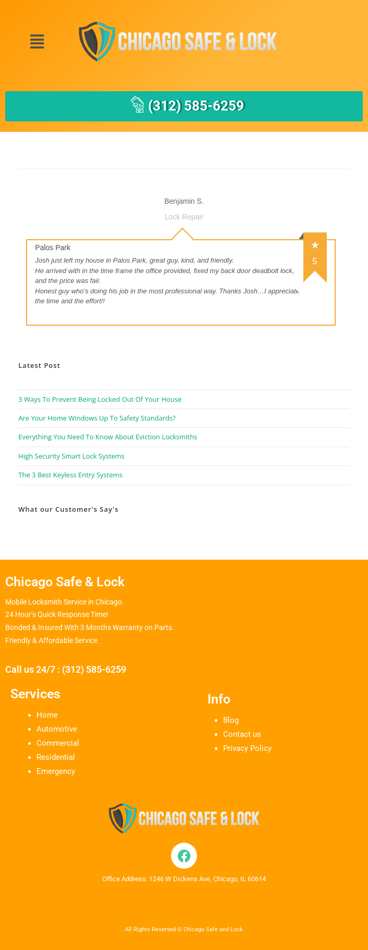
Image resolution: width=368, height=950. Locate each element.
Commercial (57, 743)
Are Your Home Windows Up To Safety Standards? (97, 418)
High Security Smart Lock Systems (71, 456)
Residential (55, 757)
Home (47, 715)
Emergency (55, 771)
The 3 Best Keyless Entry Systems (70, 474)
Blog (231, 720)
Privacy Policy (247, 748)
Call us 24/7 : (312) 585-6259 (65, 669)
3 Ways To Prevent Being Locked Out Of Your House (99, 399)
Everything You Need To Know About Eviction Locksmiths (107, 436)
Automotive (56, 729)
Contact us (242, 734)
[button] (36, 42)
